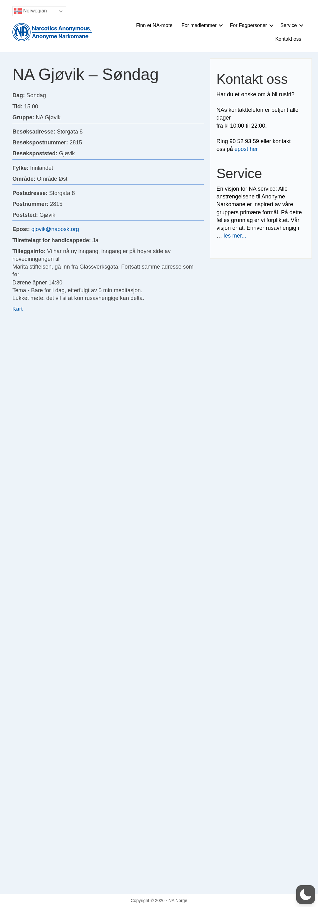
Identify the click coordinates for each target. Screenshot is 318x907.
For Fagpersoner (248, 25)
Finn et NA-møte (154, 25)
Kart (17, 309)
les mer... (235, 236)
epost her (246, 149)
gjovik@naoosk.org (55, 229)
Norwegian (30, 11)
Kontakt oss (288, 39)
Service (288, 25)
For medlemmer (199, 25)
